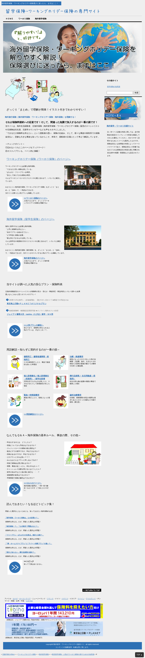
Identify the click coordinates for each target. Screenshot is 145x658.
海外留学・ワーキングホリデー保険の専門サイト (53, 10)
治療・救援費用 (76, 357)
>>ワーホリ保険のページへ (35, 198)
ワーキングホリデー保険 (27, 654)
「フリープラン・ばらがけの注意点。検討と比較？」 (24, 535)
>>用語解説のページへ (34, 414)
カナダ (15, 599)
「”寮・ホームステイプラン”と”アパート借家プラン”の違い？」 (28, 543)
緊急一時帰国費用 (31, 395)
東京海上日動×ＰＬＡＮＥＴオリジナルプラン (26, 303)
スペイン (81, 599)
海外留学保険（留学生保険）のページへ (30, 219)
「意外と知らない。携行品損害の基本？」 (20, 552)
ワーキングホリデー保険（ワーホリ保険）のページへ (38, 159)
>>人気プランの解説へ (34, 325)
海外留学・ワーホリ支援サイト (120, 126)
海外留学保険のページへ (34, 258)
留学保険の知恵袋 (113, 86)
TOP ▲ (139, 655)
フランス (50, 599)
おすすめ (29, 601)
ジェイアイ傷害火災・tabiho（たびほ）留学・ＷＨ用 (30, 314)
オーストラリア (25, 599)
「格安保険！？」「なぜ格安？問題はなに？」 (22, 526)
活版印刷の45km (8, 654)
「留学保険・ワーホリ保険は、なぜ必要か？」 (22, 518)
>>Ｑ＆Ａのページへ (32, 483)
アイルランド (91, 599)
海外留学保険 (44, 654)
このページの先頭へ (91, 590)
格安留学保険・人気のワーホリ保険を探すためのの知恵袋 (73, 654)
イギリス (65, 599)
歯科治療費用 (75, 395)
